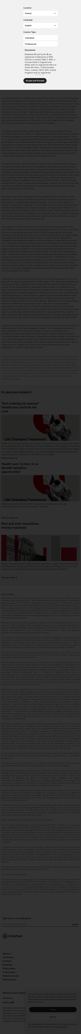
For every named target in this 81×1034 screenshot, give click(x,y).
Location (27, 8)
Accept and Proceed (35, 81)
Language (28, 20)
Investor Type (29, 32)
